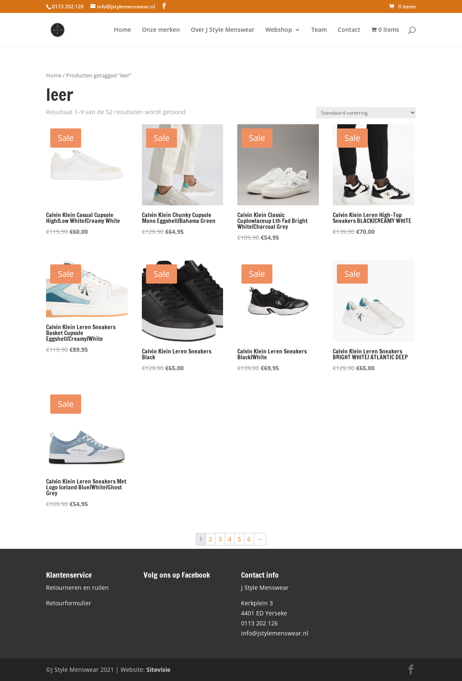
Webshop (278, 30)
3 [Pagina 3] (220, 539)
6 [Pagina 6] (249, 539)
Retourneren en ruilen (77, 587)
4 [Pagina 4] (229, 539)
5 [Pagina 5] (239, 539)
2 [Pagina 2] (210, 539)
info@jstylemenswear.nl (274, 633)
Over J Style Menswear (222, 30)
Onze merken (161, 30)
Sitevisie (158, 669)
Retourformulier (68, 603)
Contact (349, 30)
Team (319, 30)
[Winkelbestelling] (366, 112)
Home (122, 30)
